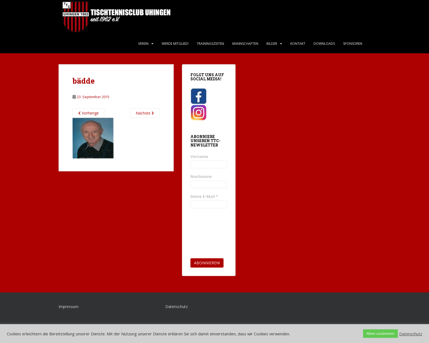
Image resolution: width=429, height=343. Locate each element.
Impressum (69, 306)
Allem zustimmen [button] (380, 333)
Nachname (201, 176)
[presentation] (212, 233)
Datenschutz (176, 306)
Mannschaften (245, 43)
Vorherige (88, 113)
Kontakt (297, 43)
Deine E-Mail (204, 196)
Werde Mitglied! (175, 43)
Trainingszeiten (210, 43)
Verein (143, 43)
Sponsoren (352, 43)
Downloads (324, 43)
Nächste (145, 113)
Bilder (271, 43)
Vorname (199, 156)
